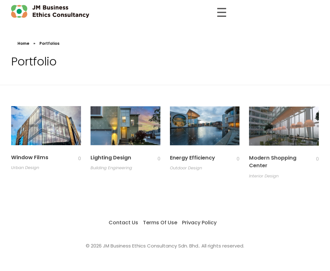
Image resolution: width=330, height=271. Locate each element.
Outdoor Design (186, 169)
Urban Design (25, 168)
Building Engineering (111, 168)
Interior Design (264, 177)
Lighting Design (111, 158)
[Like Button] (154, 159)
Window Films (29, 157)
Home (23, 43)
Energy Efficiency (192, 158)
